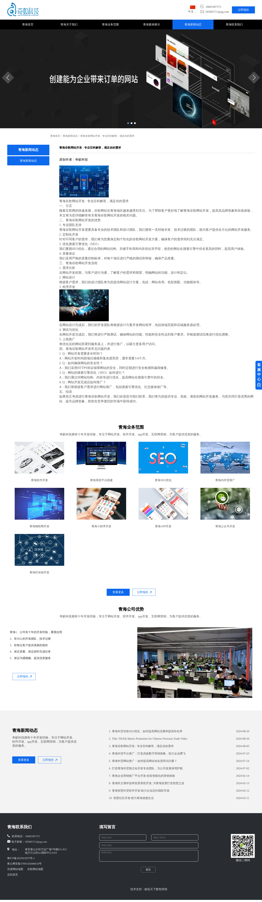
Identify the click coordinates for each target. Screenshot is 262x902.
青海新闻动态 (193, 24)
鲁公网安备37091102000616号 (24, 863)
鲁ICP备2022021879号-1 (21, 858)
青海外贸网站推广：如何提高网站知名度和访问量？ (143, 761)
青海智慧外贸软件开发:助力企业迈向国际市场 (139, 790)
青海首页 (27, 24)
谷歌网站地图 (35, 869)
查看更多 (118, 592)
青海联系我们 (234, 24)
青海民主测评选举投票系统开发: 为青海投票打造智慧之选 (146, 783)
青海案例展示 (151, 24)
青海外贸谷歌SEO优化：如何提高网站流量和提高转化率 (145, 731)
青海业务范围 (110, 24)
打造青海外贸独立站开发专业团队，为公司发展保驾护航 (146, 768)
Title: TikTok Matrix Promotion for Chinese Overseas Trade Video (148, 738)
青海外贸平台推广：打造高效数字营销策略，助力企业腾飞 (147, 753)
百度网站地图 (15, 869)
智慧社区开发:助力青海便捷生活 (131, 798)
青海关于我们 (69, 24)
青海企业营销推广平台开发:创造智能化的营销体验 (142, 776)
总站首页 (12, 874)
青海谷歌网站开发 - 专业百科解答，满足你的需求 (141, 746)
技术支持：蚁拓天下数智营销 (148, 891)
